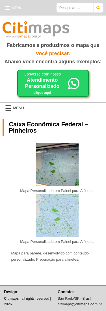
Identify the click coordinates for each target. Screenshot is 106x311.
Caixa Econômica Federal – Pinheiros (48, 127)
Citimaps (81, 27)
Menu (17, 8)
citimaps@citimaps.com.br (80, 304)
